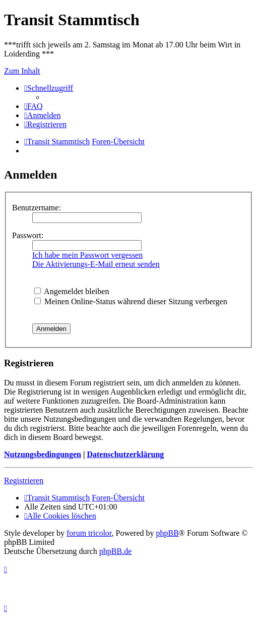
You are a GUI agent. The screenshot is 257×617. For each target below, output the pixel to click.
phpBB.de (115, 551)
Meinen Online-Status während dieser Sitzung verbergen (130, 301)
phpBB (167, 533)
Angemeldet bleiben (71, 291)
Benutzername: (36, 207)
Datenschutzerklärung (125, 454)
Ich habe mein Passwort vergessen (87, 255)
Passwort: (27, 235)
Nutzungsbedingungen (42, 454)
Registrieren (23, 480)
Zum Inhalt (22, 71)
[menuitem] (33, 106)
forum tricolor (89, 533)
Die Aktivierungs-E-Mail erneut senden (96, 264)
